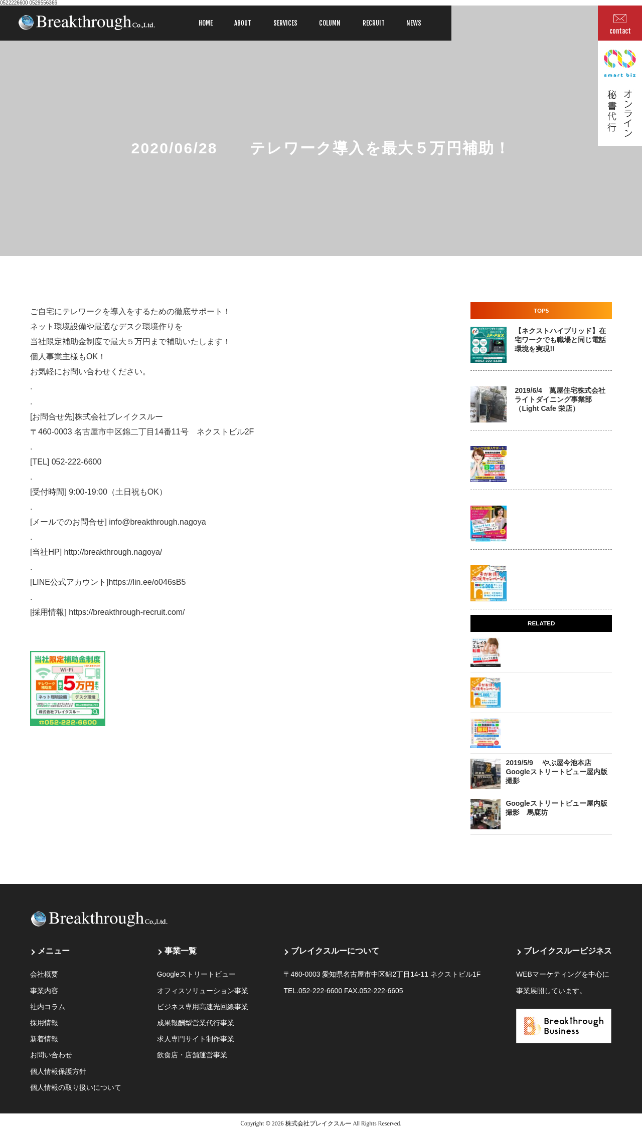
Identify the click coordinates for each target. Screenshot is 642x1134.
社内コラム (47, 1007)
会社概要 (44, 974)
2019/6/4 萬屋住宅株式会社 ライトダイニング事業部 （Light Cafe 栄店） (560, 399)
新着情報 (44, 1039)
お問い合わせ (51, 1055)
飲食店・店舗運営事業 (192, 1055)
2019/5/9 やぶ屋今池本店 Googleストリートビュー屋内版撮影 (556, 772)
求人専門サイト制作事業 (195, 1039)
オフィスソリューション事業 (202, 991)
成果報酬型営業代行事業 (195, 1023)
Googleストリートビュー (196, 974)
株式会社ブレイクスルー (318, 1123)
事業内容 (44, 991)
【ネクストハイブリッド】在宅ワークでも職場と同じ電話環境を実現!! (560, 340)
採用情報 (44, 1023)
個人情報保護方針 (58, 1071)
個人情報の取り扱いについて (75, 1087)
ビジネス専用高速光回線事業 (202, 1007)
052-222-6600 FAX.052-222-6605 (350, 991)
